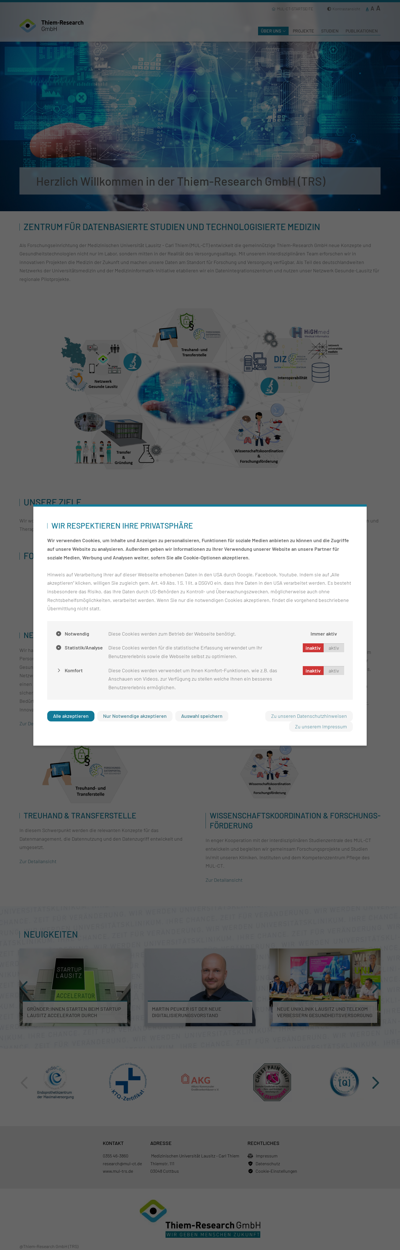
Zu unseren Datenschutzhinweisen (309, 716)
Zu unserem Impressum (321, 726)
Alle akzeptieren (71, 716)
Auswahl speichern (201, 716)
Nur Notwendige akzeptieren (135, 716)
